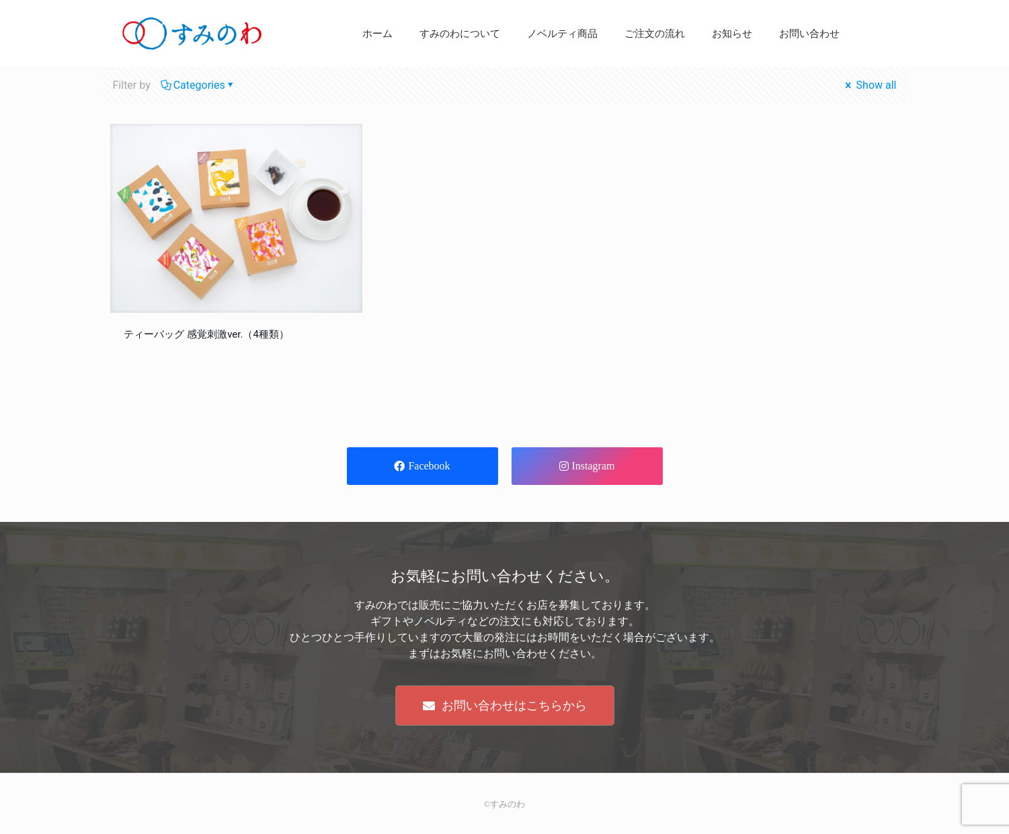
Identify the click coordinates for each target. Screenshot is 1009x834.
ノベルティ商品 (562, 33)
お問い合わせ (809, 33)
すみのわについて (459, 33)
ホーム (377, 33)
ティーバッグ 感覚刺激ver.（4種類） (206, 334)
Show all (870, 85)
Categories (198, 85)
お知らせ (732, 33)
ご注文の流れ (654, 33)
